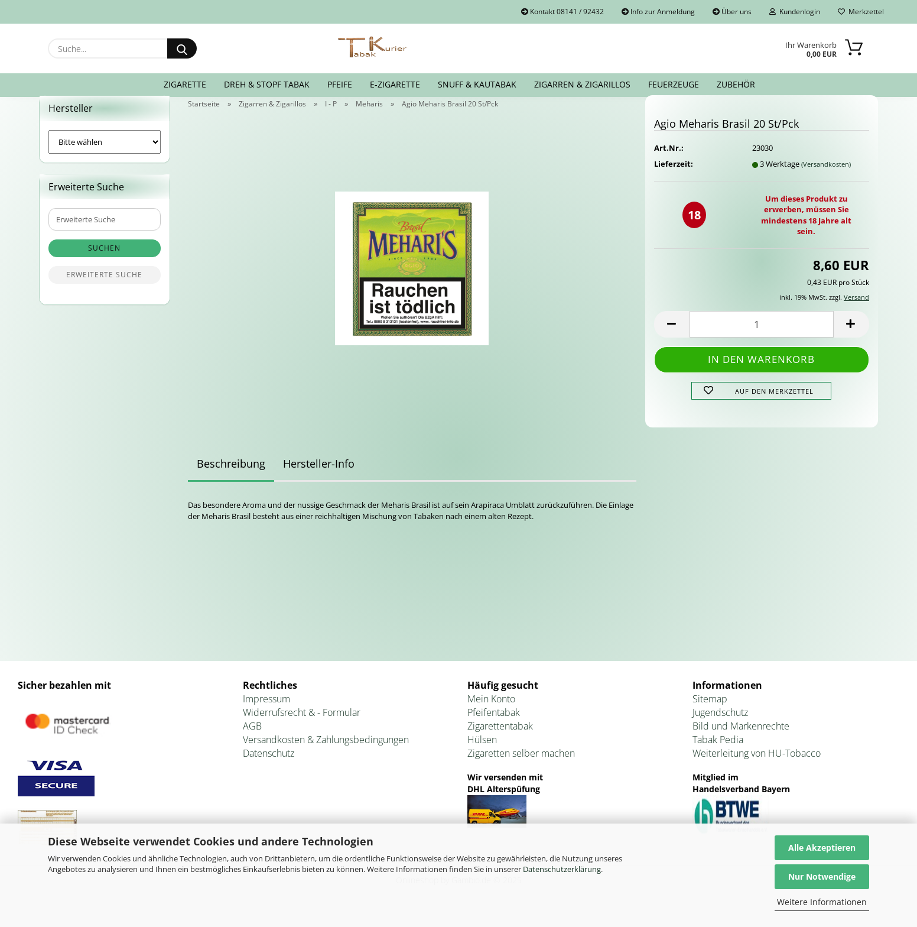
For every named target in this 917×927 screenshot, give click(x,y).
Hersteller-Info (319, 478)
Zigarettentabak (500, 740)
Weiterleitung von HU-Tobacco (756, 767)
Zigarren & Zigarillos (582, 84)
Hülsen (482, 753)
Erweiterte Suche (104, 289)
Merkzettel (861, 12)
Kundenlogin (794, 12)
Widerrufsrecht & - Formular (301, 726)
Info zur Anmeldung (658, 12)
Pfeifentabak (493, 726)
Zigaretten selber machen (521, 767)
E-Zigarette (395, 84)
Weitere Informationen (822, 901)
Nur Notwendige (822, 876)
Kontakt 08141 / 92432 (562, 12)
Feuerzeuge (673, 84)
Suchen (104, 263)
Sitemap (709, 713)
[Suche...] (182, 48)
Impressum (266, 713)
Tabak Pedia (717, 753)
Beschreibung (231, 478)
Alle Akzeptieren (822, 847)
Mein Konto (491, 713)
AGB (252, 740)
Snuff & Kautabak (477, 84)
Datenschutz (268, 767)
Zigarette (185, 84)
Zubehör (736, 84)
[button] (672, 338)
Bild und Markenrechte (740, 740)
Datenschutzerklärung (562, 869)
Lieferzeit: (673, 178)
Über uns (732, 12)
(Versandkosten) (826, 178)
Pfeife (339, 84)
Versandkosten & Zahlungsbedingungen (326, 753)
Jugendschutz (720, 726)
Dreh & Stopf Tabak (267, 84)
